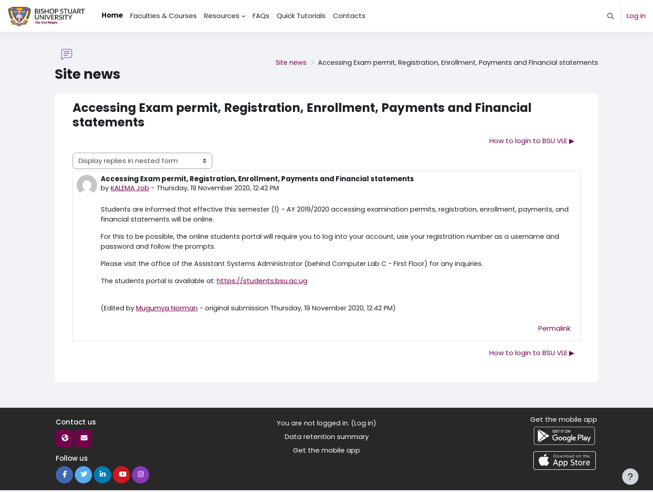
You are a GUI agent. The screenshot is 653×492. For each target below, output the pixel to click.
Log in (636, 15)
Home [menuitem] (112, 15)
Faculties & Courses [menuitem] (163, 15)
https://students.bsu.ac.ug (265, 282)
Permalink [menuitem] (554, 330)
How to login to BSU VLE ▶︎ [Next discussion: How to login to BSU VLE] (532, 140)
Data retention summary (327, 438)
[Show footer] (630, 476)
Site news (283, 62)
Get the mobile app (326, 452)
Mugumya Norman (168, 309)
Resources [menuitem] (221, 15)
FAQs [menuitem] (261, 15)
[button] (610, 16)
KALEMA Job (130, 188)
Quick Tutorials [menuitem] (301, 15)
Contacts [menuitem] (349, 15)
